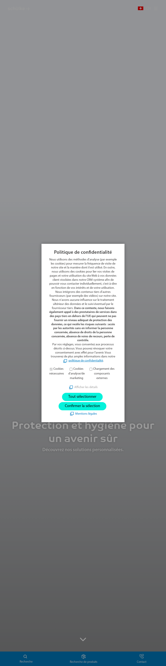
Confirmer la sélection (82, 406)
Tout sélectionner (82, 397)
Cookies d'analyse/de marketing (76, 373)
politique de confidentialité (86, 360)
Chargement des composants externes (104, 373)
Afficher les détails (86, 387)
